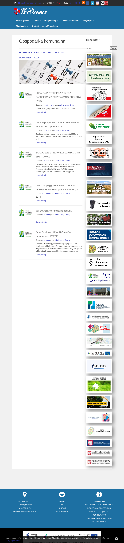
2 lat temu (46, 193)
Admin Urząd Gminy (67, 105)
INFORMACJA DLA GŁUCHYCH (99, 518)
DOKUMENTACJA (29, 57)
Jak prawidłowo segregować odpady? (54, 211)
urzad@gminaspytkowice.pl (29, 3)
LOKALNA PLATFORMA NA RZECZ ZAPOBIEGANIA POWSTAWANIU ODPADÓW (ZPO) (58, 97)
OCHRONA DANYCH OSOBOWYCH (99, 505)
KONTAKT (62, 508)
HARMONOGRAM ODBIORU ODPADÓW (41, 52)
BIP (62, 505)
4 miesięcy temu (48, 105)
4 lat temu (46, 215)
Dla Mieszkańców (70, 21)
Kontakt (35, 26)
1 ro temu (45, 130)
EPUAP (62, 501)
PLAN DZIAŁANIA (99, 522)
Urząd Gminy (51, 21)
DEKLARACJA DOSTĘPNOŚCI (99, 508)
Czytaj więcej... (41, 112)
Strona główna (22, 21)
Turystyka (88, 21)
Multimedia (22, 26)
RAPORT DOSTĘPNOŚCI (99, 512)
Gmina (37, 21)
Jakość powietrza (50, 26)
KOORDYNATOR (99, 515)
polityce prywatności (13, 541)
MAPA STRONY (62, 512)
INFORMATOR (99, 501)
